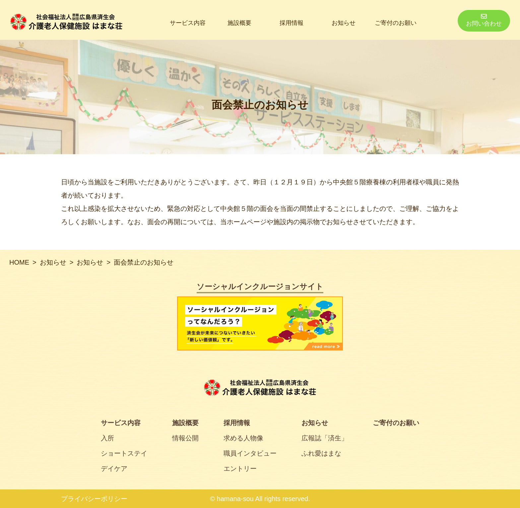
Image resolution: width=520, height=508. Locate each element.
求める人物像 (243, 438)
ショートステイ (124, 453)
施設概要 (239, 23)
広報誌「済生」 (324, 438)
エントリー (240, 468)
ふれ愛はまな (321, 453)
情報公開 (185, 438)
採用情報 (291, 23)
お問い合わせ (484, 20)
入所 (107, 438)
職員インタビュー (250, 453)
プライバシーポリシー (94, 498)
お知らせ (344, 23)
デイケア (114, 468)
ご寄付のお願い (396, 23)
